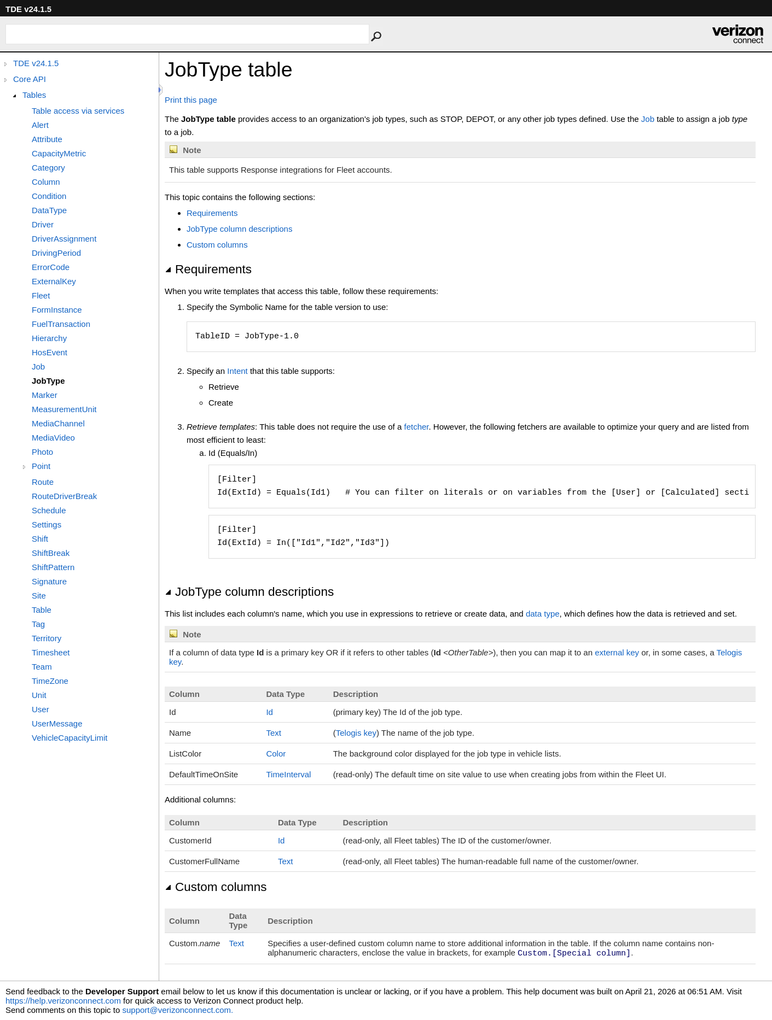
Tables (34, 94)
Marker (44, 395)
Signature (49, 581)
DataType (49, 210)
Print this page (191, 99)
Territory (46, 638)
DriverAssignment (64, 238)
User (40, 709)
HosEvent (49, 352)
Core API (29, 79)
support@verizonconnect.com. (177, 1010)
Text (273, 732)
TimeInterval (288, 774)
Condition (49, 196)
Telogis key (356, 732)
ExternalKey (54, 281)
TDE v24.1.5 (36, 63)
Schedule (49, 510)
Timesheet (50, 652)
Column (46, 181)
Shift (40, 538)
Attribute (47, 139)
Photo (42, 451)
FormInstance (57, 309)
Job (38, 366)
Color (276, 753)
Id (269, 712)
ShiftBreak (50, 553)
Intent (237, 371)
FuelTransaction (61, 324)
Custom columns (217, 244)
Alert (40, 125)
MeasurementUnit (64, 409)
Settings (46, 524)
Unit (39, 695)
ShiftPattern (53, 567)
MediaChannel (58, 423)
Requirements (212, 213)
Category (48, 167)
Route (43, 481)
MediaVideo (53, 437)
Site (39, 595)
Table (41, 609)
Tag (38, 624)
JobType (48, 380)
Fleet (41, 295)
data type (543, 613)
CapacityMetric (59, 153)
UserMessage (57, 723)
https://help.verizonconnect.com (63, 1000)
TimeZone (50, 680)
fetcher (416, 426)
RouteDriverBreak (64, 496)
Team (42, 666)
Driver (43, 224)
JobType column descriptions (239, 228)
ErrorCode (50, 267)
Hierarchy (49, 338)
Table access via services (78, 110)
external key (617, 652)
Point (41, 466)
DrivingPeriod (56, 252)
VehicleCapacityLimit (69, 737)
